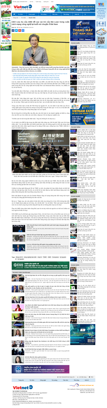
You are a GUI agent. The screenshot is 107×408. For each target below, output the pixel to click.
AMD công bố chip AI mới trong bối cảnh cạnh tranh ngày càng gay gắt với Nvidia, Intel (47, 226)
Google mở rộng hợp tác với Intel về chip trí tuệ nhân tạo (86, 199)
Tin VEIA (21, 14)
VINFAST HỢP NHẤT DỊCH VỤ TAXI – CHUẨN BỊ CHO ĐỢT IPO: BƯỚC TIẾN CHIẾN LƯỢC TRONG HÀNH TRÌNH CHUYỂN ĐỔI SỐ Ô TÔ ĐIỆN (86, 237)
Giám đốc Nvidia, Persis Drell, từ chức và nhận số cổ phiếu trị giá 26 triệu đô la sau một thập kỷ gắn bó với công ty (86, 310)
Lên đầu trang (82, 377)
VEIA (52, 1)
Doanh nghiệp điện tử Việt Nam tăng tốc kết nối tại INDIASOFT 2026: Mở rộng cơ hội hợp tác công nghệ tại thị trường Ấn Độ (86, 132)
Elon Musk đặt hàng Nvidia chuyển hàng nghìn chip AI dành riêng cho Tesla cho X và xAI (36, 75)
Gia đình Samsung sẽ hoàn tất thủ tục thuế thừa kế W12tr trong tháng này (86, 269)
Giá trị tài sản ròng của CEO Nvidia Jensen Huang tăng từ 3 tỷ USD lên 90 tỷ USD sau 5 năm (47, 315)
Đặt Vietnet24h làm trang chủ (67, 377)
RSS (92, 377)
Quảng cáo (46, 1)
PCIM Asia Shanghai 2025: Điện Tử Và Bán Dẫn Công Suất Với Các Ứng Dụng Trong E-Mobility (86, 191)
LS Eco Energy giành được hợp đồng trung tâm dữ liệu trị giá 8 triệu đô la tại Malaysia (86, 225)
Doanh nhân (75, 265)
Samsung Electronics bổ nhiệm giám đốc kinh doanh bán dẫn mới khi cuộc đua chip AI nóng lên (47, 323)
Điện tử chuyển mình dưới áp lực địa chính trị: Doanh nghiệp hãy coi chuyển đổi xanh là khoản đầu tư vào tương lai (86, 173)
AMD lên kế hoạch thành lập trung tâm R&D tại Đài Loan (42, 234)
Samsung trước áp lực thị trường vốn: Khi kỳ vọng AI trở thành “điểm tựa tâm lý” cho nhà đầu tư (86, 88)
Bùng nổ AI (19, 257)
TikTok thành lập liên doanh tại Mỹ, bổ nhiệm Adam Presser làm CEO (86, 315)
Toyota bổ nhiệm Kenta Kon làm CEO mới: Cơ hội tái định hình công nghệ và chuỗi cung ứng (86, 298)
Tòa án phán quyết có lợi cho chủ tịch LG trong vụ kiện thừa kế (86, 280)
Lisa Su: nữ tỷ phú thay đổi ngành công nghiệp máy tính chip (44, 244)
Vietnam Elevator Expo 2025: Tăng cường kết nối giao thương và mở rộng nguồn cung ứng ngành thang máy (86, 161)
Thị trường (44, 14)
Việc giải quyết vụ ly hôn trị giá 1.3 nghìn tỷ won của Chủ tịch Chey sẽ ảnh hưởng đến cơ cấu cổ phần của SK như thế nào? (47, 287)
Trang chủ (15, 17)
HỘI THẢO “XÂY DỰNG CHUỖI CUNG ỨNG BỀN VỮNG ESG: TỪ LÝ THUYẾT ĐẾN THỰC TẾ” (86, 167)
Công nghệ (32, 14)
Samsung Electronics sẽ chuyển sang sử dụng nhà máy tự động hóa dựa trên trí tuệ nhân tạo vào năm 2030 (86, 245)
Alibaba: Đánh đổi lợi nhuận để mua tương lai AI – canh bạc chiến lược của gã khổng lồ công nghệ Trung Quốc (86, 94)
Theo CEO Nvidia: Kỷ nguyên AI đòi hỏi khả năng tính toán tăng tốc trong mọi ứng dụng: (36, 77)
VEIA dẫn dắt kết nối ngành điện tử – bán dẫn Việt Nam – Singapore (86, 179)
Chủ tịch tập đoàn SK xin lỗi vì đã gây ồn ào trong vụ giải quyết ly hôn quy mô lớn (47, 276)
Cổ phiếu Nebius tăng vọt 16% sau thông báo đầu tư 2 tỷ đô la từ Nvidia (86, 47)
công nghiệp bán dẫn (30, 257)
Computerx (55, 257)
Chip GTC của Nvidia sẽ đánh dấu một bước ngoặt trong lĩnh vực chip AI (86, 53)
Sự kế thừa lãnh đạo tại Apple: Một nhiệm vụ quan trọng (40, 349)
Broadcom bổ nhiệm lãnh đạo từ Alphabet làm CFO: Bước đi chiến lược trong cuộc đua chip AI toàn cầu (86, 275)
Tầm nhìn (55, 14)
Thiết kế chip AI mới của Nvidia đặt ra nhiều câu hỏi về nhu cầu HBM (86, 77)
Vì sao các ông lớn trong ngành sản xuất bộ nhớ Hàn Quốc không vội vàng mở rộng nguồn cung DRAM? (86, 71)
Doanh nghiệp (75, 196)
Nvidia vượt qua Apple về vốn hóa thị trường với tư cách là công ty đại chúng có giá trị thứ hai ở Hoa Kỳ (40, 73)
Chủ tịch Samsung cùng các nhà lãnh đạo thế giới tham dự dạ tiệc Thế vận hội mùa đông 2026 (86, 292)
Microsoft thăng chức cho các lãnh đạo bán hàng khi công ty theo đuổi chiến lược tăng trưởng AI (86, 303)
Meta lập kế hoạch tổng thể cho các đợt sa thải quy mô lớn (86, 64)
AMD (49, 257)
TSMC (45, 257)
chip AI (40, 257)
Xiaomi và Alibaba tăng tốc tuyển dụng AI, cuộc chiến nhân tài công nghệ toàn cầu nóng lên (86, 211)
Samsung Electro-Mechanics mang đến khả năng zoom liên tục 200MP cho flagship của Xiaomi (86, 82)
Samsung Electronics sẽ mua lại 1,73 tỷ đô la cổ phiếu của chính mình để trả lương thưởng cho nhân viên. (86, 260)
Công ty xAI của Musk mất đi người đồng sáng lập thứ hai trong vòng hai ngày (86, 287)
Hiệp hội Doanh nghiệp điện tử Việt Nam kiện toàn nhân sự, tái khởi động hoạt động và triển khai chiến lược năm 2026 (86, 155)
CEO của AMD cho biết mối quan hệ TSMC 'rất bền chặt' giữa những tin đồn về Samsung (36, 79)
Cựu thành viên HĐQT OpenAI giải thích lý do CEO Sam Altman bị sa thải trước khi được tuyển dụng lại (47, 306)
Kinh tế (77, 14)
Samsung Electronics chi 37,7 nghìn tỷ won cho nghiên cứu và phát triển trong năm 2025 (86, 100)
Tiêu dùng (67, 14)
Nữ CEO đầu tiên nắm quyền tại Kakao (35, 357)
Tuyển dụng (38, 1)
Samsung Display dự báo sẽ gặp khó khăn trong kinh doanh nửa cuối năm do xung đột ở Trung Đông (86, 59)
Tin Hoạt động (75, 127)
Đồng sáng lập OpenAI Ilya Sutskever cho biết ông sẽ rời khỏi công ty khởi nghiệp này (47, 342)
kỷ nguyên (21, 259)
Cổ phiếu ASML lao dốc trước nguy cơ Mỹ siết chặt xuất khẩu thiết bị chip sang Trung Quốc (86, 206)
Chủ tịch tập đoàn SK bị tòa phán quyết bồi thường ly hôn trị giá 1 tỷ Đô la (45, 297)
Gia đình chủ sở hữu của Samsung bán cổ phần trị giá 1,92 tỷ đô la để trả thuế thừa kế (86, 321)
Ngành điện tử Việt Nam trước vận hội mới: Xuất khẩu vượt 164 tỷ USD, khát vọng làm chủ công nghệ (86, 138)
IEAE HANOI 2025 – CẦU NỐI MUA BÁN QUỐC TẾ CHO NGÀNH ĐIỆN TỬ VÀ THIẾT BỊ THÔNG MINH (86, 185)
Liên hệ (31, 1)
